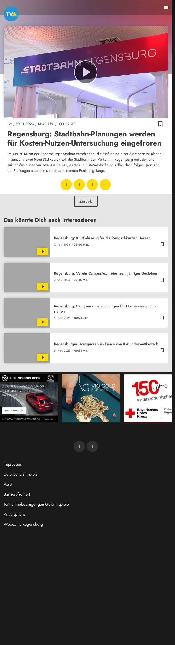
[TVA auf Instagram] (92, 446)
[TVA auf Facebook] (79, 446)
